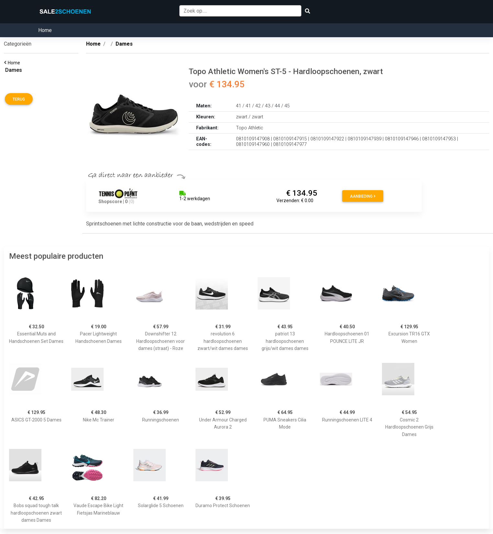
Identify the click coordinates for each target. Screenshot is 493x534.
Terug (19, 99)
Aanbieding (362, 196)
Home (45, 30)
